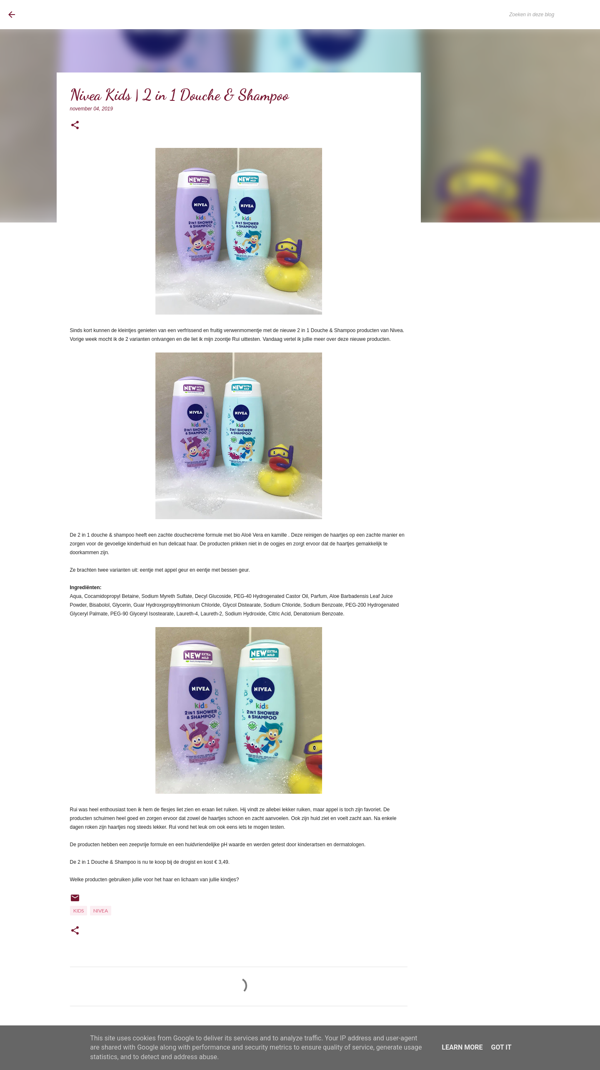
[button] (75, 125)
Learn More (462, 1047)
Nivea (100, 911)
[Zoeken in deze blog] (549, 15)
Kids (78, 911)
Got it (501, 1047)
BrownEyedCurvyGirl (76, 14)
